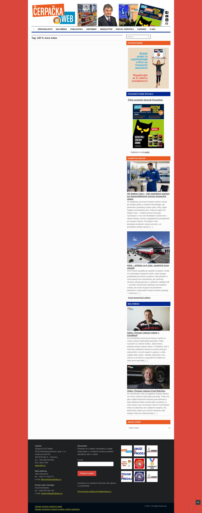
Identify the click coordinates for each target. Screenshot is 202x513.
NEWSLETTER (106, 29)
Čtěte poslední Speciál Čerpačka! (145, 100)
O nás (152, 29)
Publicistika (76, 29)
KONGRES (141, 29)
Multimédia (61, 29)
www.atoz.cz (40, 465)
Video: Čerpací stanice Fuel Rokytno (146, 391)
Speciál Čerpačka (125, 29)
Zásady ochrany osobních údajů (48, 506)
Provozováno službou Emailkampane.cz (95, 491)
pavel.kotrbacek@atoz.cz (51, 493)
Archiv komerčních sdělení (139, 298)
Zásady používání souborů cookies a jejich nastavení (57, 509)
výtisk (146, 152)
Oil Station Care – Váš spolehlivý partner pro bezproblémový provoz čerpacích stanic (148, 196)
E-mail (81, 460)
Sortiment (91, 29)
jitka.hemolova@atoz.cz (51, 479)
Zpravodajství (45, 29)
